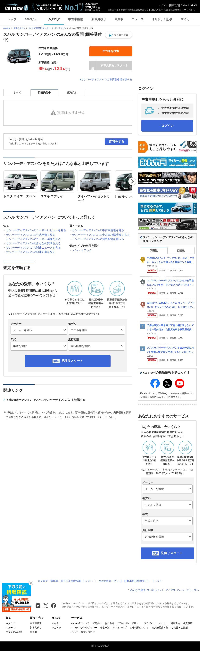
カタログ (54, 19)
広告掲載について (139, 627)
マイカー (186, 19)
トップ (12, 19)
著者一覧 (105, 627)
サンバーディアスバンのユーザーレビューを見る (36, 230)
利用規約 (175, 623)
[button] (118, 35)
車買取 (118, 19)
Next (132, 181)
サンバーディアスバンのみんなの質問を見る (33, 243)
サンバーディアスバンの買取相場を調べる (98, 239)
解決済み (72, 92)
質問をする (116, 141)
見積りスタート (72, 360)
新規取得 (174, 5)
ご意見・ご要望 (179, 627)
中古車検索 (75, 19)
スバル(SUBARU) (36, 28)
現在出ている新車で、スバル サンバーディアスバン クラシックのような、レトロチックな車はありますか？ (170, 305)
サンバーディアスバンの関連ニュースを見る (33, 247)
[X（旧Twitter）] (46, 605)
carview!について (80, 623)
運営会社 (97, 623)
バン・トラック (82, 250)
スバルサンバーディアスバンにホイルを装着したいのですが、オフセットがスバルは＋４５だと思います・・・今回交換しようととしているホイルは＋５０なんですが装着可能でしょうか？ (170, 282)
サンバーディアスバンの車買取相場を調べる (106, 79)
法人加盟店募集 (160, 627)
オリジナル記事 (162, 19)
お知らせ (109, 623)
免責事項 (187, 623)
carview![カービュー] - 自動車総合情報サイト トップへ (130, 580)
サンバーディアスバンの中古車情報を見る (98, 230)
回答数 (181, 250)
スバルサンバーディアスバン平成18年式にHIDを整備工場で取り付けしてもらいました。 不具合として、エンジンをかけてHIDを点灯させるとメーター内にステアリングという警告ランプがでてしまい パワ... (170, 350)
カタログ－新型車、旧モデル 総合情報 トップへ (65, 580)
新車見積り (98, 19)
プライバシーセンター (155, 623)
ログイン (164, 5)
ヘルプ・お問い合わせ (83, 632)
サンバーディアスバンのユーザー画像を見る (33, 239)
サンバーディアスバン (56, 28)
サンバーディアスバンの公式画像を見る (30, 234)
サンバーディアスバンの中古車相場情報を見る (100, 234)
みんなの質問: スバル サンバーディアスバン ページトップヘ (164, 590)
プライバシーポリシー (129, 623)
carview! (7, 28)
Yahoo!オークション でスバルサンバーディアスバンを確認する (46, 399)
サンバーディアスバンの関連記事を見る (30, 251)
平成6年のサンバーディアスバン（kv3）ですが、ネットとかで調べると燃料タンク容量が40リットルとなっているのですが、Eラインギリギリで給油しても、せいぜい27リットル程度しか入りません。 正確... (170, 260)
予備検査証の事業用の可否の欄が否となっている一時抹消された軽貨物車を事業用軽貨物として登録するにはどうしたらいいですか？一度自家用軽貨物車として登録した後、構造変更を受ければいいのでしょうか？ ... (170, 327)
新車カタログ (19, 28)
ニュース (137, 19)
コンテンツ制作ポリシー (84, 627)
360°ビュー (32, 19)
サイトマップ (120, 627)
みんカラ (56, 627)
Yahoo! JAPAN (189, 5)
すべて (17, 92)
